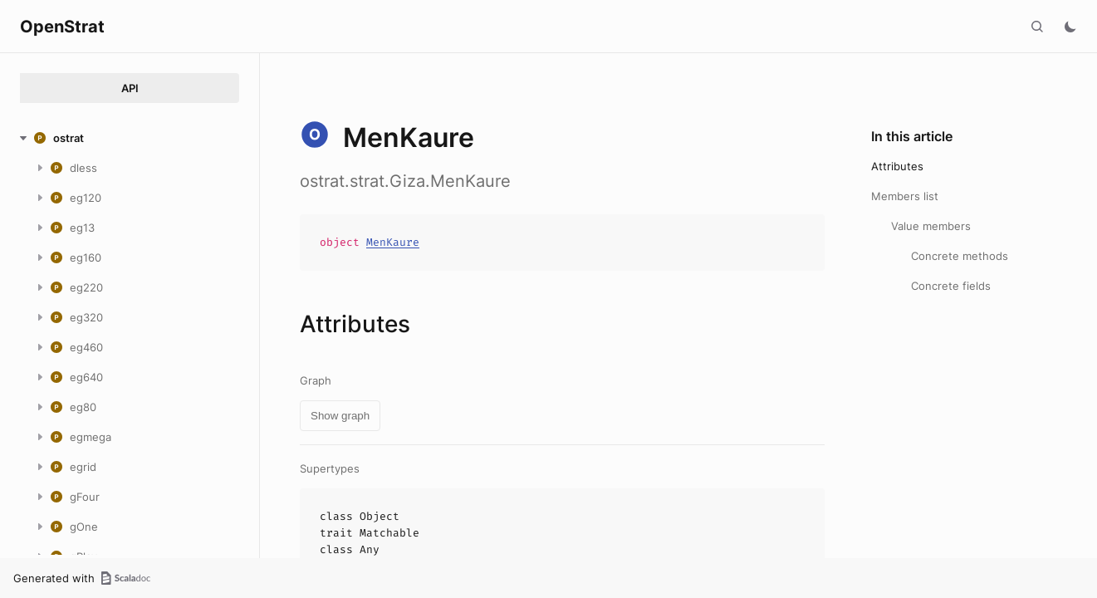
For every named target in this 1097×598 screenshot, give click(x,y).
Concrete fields (951, 285)
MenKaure (392, 242)
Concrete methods (959, 255)
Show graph (340, 415)
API (130, 88)
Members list (904, 196)
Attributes (897, 166)
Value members (931, 226)
